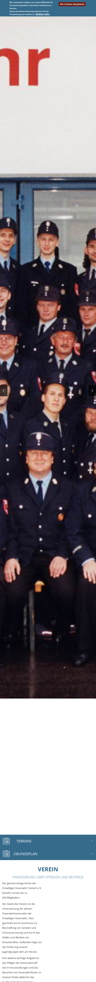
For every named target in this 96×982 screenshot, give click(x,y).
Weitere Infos (42, 14)
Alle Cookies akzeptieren (72, 4)
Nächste (72, 16)
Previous (24, 16)
